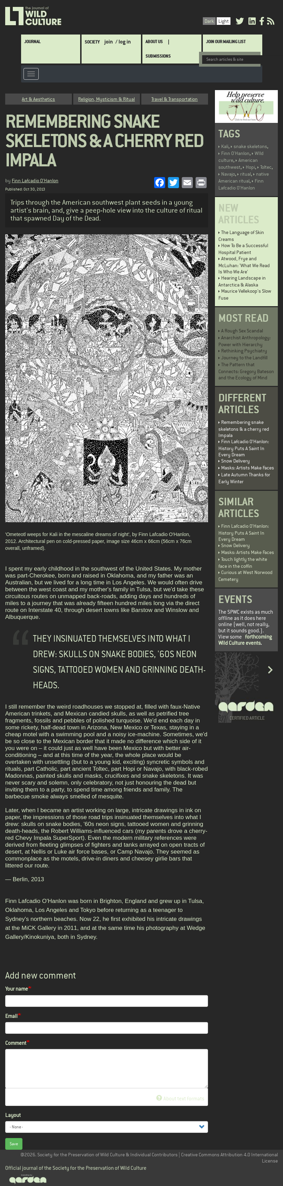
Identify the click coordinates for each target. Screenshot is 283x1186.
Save (14, 1144)
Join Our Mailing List (226, 42)
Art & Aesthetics (38, 99)
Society (92, 42)
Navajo (228, 174)
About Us (154, 42)
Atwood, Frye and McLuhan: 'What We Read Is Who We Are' (244, 265)
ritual (245, 174)
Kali (224, 146)
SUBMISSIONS (158, 56)
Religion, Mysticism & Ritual (106, 99)
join (108, 41)
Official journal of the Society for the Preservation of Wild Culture (76, 1168)
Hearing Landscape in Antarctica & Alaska (242, 281)
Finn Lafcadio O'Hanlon (35, 180)
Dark (209, 21)
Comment (15, 1043)
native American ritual (243, 177)
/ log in (123, 41)
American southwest (238, 163)
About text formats (180, 1098)
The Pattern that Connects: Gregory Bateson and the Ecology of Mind (246, 371)
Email (11, 1016)
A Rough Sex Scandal (242, 331)
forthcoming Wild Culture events (245, 639)
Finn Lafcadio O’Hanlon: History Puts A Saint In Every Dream (243, 448)
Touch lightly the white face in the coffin (242, 562)
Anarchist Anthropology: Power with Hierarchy (244, 341)
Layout (13, 1115)
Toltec (266, 167)
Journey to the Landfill (244, 357)
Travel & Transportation (174, 99)
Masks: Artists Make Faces (247, 468)
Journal (32, 42)
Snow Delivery (235, 461)
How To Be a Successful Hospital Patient (243, 248)
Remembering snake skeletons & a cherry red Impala (243, 428)
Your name (16, 988)
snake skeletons (250, 146)
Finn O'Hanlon (235, 153)
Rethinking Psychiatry (244, 351)
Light (223, 21)
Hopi (250, 167)
